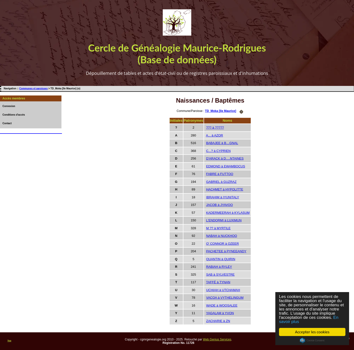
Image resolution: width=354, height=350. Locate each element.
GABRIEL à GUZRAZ (221, 182)
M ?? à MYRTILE (218, 228)
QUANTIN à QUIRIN (220, 259)
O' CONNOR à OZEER (222, 243)
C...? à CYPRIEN (218, 151)
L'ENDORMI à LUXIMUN (223, 220)
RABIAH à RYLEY (219, 267)
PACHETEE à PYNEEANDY (226, 251)
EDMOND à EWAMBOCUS (225, 166)
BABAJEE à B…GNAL (222, 143)
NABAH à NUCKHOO (221, 236)
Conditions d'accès (13, 114)
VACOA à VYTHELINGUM (224, 297)
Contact (7, 123)
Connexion (8, 106)
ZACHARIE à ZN (218, 321)
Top (9, 340)
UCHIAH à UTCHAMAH (223, 290)
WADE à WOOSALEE (221, 305)
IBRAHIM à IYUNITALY (222, 197)
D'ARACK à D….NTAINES (225, 158)
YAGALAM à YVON (220, 313)
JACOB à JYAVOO (219, 205)
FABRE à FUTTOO (219, 174)
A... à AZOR (214, 135)
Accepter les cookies (312, 332)
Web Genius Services (217, 339)
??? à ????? (215, 127)
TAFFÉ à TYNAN (218, 282)
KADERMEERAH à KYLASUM (228, 213)
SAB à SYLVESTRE (220, 274)
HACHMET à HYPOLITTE (224, 189)
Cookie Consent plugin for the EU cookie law (312, 340)
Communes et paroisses (33, 88)
